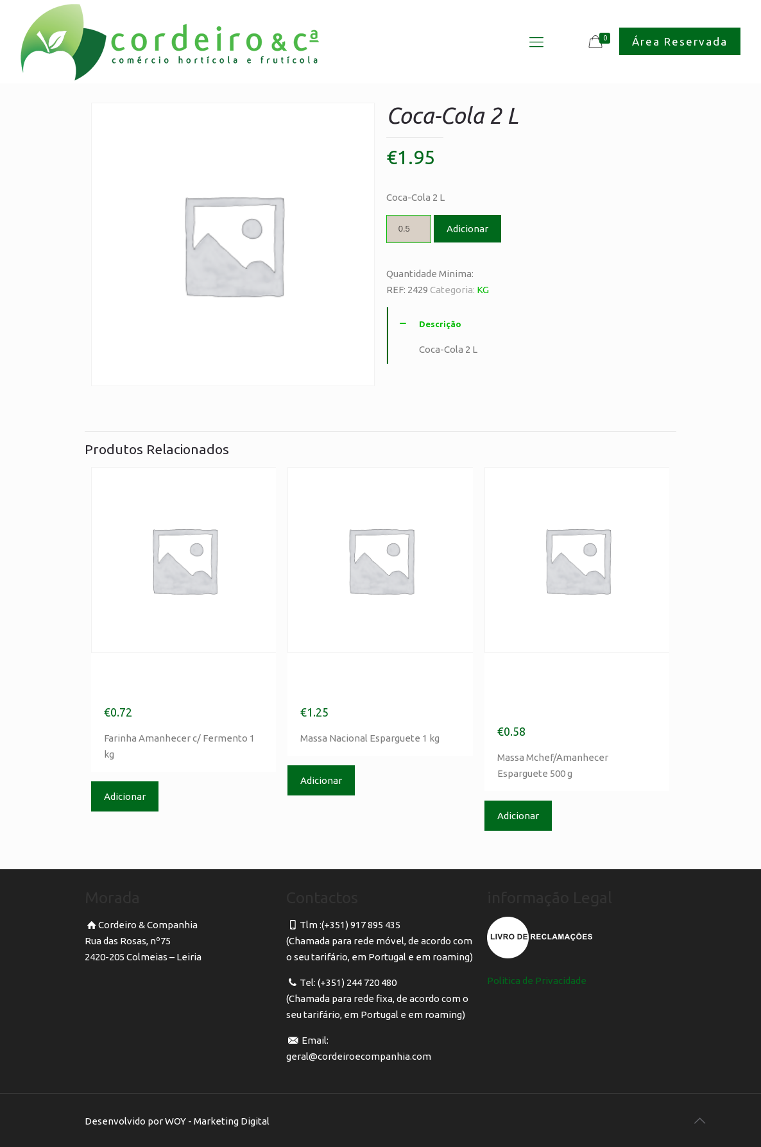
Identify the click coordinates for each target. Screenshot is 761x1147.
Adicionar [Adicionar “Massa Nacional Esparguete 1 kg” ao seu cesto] (321, 780)
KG (483, 289)
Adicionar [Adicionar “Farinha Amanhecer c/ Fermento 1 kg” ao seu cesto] (125, 796)
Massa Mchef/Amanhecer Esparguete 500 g (563, 691)
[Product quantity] (408, 229)
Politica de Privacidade (536, 980)
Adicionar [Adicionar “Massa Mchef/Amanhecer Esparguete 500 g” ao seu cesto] (518, 815)
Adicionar (467, 228)
